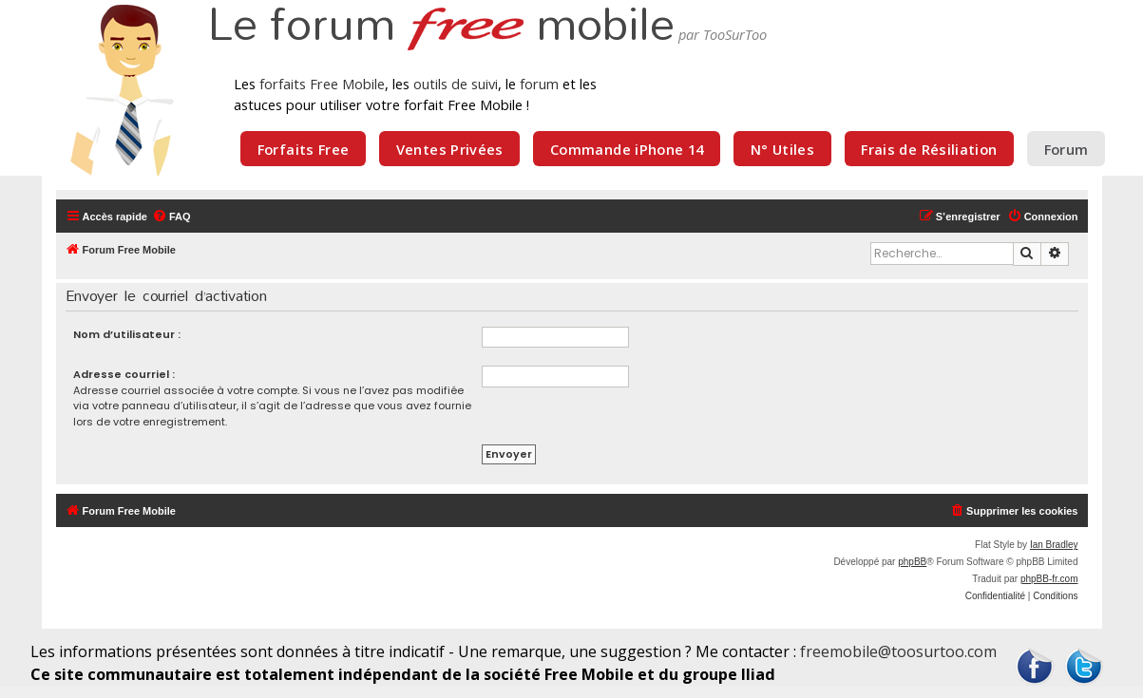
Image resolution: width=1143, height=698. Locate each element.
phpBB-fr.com (1049, 579)
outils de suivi (455, 83)
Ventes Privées (450, 149)
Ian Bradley (1054, 544)
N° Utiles (782, 149)
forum (539, 83)
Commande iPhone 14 (627, 149)
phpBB (912, 562)
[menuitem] (171, 216)
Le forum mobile (441, 26)
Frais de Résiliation (929, 149)
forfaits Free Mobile (322, 83)
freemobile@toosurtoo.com (898, 651)
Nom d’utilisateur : (127, 334)
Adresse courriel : (124, 374)
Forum (1066, 149)
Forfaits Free (303, 149)
